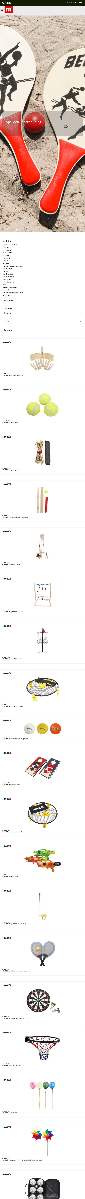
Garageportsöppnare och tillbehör (13, 266)
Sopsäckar (6, 255)
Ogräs (4, 298)
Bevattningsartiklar (8, 300)
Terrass (5, 306)
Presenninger (7, 279)
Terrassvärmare (7, 290)
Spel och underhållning (10, 287)
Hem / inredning (6, 250)
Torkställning (7, 295)
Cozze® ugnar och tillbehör (10, 245)
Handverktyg (5, 247)
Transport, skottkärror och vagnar (13, 292)
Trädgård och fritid (7, 253)
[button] (18, 3)
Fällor (4, 284)
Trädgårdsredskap (8, 277)
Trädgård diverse (8, 269)
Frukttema (6, 263)
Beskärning (6, 258)
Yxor (4, 303)
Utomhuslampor (8, 308)
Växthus (5, 261)
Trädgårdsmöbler (8, 274)
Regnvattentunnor (8, 282)
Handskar (6, 271)
